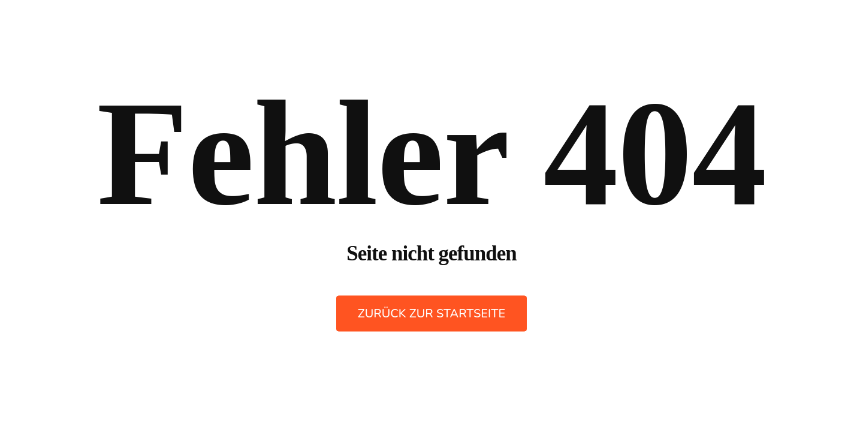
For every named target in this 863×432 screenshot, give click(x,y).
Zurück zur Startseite (431, 313)
